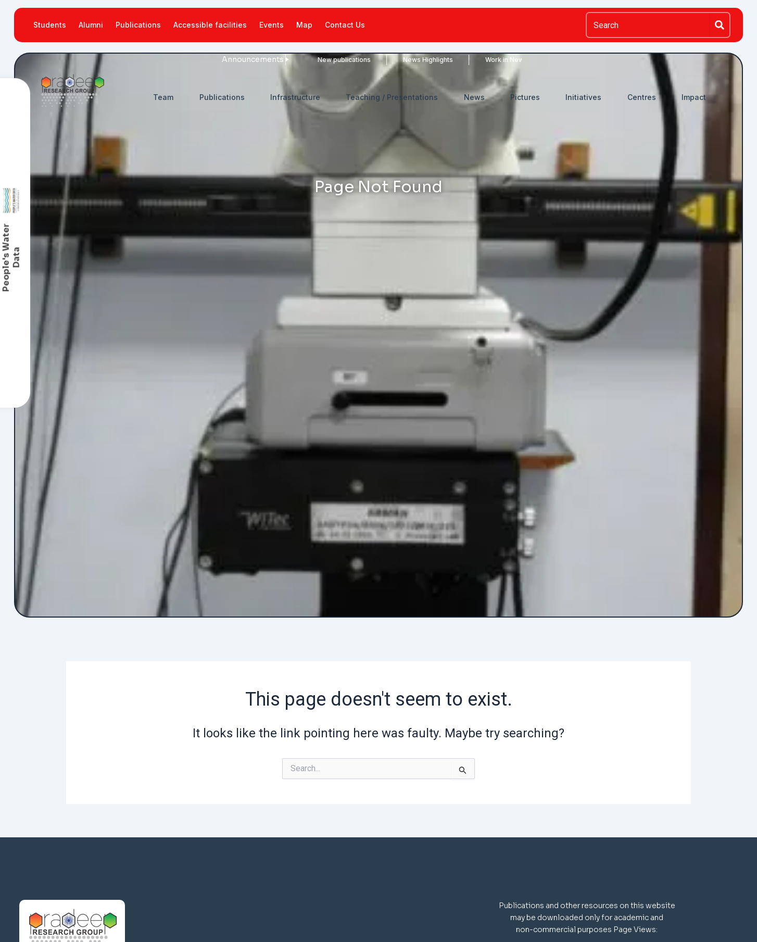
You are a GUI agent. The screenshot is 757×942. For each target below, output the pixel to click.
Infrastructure (295, 97)
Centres (641, 97)
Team (163, 97)
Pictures (525, 97)
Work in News (473, 60)
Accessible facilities (210, 24)
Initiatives (583, 97)
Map (304, 24)
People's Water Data (11, 257)
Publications (138, 24)
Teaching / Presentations (392, 97)
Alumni (91, 24)
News (474, 97)
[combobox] (648, 25)
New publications (311, 60)
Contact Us (345, 24)
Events (271, 24)
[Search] (720, 25)
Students (49, 24)
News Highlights (395, 60)
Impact (694, 97)
